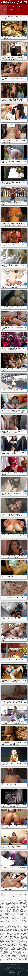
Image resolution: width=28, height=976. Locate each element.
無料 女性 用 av (14, 945)
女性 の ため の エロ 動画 (14, 930)
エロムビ (9, 937)
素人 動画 (6, 948)
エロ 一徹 (8, 906)
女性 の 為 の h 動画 (20, 944)
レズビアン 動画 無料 (17, 943)
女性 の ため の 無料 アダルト (13, 959)
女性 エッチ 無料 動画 (17, 939)
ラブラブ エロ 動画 (4, 926)
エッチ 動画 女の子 (6, 956)
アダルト (8, 933)
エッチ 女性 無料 (4, 940)
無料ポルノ (21, 940)
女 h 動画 (20, 948)
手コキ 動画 (25, 939)
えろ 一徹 (21, 901)
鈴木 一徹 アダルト (14, 934)
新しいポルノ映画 (11, 8)
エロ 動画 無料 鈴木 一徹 (6, 907)
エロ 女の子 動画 (17, 951)
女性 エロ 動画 (8, 936)
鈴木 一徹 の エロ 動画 (18, 918)
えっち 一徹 (16, 901)
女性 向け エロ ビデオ (6, 947)
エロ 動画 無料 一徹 (22, 906)
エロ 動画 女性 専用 (13, 948)
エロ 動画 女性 (17, 954)
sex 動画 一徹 (3, 901)
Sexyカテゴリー (18, 8)
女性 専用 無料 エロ (13, 949)
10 (25, 894)
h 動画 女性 (24, 932)
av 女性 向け (18, 932)
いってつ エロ (9, 901)
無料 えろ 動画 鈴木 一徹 (6, 914)
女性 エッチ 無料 (16, 947)
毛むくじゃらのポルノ (6, 943)
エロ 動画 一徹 (14, 906)
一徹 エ (26, 910)
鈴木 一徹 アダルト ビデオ (12, 920)
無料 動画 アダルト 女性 (18, 936)
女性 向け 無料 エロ (7, 941)
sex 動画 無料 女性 (13, 926)
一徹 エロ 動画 (14, 2)
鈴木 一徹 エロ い (14, 921)
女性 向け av (15, 937)
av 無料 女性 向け (6, 928)
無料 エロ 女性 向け (10, 952)
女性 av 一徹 (12, 913)
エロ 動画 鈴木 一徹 (16, 907)
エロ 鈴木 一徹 (4, 909)
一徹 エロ (8, 911)
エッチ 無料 (6, 932)
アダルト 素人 (15, 958)
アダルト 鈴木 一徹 (17, 905)
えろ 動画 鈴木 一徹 (8, 902)
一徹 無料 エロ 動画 (4, 913)
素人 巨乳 (22, 934)
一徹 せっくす (23, 909)
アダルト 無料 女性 (7, 939)
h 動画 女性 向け (14, 929)
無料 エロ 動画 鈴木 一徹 (18, 917)
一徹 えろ (17, 909)
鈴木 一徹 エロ (5, 921)
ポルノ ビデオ (15, 941)
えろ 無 (23, 954)
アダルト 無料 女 (15, 928)
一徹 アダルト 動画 (10, 910)
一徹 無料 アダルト (23, 911)
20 (13, 896)
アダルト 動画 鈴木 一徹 (20, 903)
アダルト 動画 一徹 (10, 903)
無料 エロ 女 (12, 932)
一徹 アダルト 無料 (19, 910)
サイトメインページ (3, 10)
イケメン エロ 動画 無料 (9, 944)
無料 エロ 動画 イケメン (7, 951)
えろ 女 (5, 937)
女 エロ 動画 (5, 930)
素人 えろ (18, 952)
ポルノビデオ (22, 958)
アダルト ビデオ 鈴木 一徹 (19, 902)
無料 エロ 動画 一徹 (7, 917)
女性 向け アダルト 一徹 (21, 913)
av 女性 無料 (9, 958)
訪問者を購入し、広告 (14, 972)
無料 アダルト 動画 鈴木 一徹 (12, 916)
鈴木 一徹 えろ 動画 (8, 918)
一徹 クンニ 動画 (15, 911)
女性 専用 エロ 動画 (16, 956)
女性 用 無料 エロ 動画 (13, 940)
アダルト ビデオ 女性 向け (16, 933)
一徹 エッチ (3, 911)
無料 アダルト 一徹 (16, 914)
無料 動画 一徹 (16, 955)
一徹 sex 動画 (12, 909)
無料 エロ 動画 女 (10, 954)
